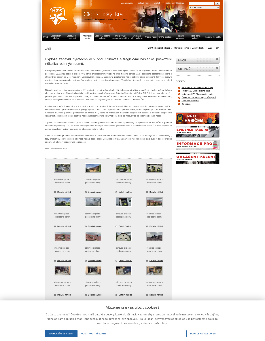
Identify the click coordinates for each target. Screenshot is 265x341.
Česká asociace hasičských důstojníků (199, 97)
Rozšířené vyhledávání (175, 3)
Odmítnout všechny (93, 333)
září (217, 48)
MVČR (197, 60)
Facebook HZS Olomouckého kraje (197, 87)
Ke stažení (186, 104)
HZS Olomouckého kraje (158, 48)
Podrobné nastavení (203, 333)
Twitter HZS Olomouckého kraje (196, 91)
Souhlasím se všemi (61, 333)
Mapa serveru (127, 3)
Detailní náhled (64, 192)
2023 (210, 48)
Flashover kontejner (190, 101)
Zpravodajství (198, 48)
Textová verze (143, 3)
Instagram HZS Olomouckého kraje (197, 94)
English (157, 3)
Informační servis (181, 48)
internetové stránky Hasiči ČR (197, 69)
